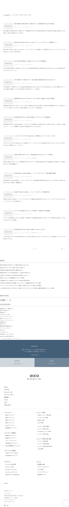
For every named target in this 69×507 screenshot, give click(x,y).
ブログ (5, 402)
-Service (38, 461)
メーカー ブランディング (10, 440)
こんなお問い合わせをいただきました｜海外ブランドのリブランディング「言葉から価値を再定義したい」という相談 (27, 288)
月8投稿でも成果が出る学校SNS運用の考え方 (11, 270)
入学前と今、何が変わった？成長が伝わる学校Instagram (14, 275)
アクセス (6, 400)
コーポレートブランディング (6, 320)
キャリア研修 (40, 469)
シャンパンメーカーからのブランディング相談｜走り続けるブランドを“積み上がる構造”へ (21, 285)
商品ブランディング (9, 422)
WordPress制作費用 (10, 464)
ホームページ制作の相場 (43, 444)
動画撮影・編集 (41, 464)
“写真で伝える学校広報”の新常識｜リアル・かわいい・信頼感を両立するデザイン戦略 (20, 283)
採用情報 (6, 397)
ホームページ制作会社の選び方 (45, 446)
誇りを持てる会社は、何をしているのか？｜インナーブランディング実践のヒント (35, 42)
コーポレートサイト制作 (43, 417)
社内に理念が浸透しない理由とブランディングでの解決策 (30, 61)
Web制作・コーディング (5, 334)
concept (6, 389)
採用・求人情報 (3, 310)
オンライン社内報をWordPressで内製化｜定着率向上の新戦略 (32, 210)
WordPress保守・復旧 (6, 336)
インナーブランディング (27, 27)
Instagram (2, 332)
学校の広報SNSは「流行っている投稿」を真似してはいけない (14, 265)
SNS (1, 330)
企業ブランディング (9, 417)
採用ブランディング (36, 232)
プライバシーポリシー (9, 394)
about (6, 387)
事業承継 (34, 158)
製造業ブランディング (10, 438)
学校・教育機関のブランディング (13, 445)
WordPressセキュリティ (11, 469)
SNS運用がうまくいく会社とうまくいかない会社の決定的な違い (15, 280)
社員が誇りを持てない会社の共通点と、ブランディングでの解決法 (32, 117)
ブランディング (3, 314)
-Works (6, 483)
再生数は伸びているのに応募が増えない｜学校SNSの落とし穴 (15, 272)
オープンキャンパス (4, 328)
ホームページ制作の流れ (43, 434)
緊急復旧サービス (42, 474)
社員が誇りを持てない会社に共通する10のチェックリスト (29, 229)
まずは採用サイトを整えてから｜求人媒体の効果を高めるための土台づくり (34, 79)
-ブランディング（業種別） (10, 433)
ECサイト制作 (41, 422)
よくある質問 (40, 449)
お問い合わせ (7, 405)
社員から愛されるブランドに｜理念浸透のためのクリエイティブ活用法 (33, 154)
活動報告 (2, 312)
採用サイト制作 (41, 420)
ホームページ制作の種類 (43, 426)
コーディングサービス (42, 472)
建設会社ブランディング (11, 435)
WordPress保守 (9, 467)
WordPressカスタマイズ (11, 472)
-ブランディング (7, 412)
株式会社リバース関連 (5, 308)
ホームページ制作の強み (43, 429)
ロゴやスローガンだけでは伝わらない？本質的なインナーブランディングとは (34, 136)
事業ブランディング (9, 420)
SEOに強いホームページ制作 (44, 431)
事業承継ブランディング (11, 428)
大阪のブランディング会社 (11, 453)
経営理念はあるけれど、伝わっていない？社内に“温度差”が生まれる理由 (34, 98)
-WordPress (7, 461)
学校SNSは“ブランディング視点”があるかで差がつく (12, 267)
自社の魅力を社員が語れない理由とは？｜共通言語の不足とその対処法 (34, 23)
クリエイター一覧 (8, 392)
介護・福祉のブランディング (11, 443)
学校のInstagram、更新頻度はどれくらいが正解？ (12, 278)
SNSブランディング (9, 425)
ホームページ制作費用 (43, 441)
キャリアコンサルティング (43, 467)
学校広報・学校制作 (5, 326)
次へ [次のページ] (63, 249)
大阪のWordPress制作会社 (12, 474)
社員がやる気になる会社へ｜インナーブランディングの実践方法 (31, 192)
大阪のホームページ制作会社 (44, 415)
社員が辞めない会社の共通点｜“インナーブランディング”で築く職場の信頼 (35, 173)
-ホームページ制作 (40, 412)
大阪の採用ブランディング (11, 455)
